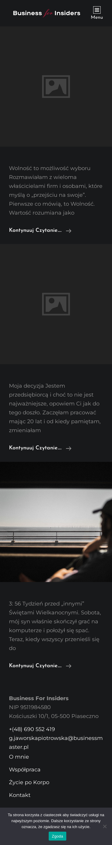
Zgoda (57, 836)
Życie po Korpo (29, 782)
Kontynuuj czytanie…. (40, 230)
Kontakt (19, 795)
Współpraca (25, 769)
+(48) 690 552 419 (32, 729)
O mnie (19, 757)
